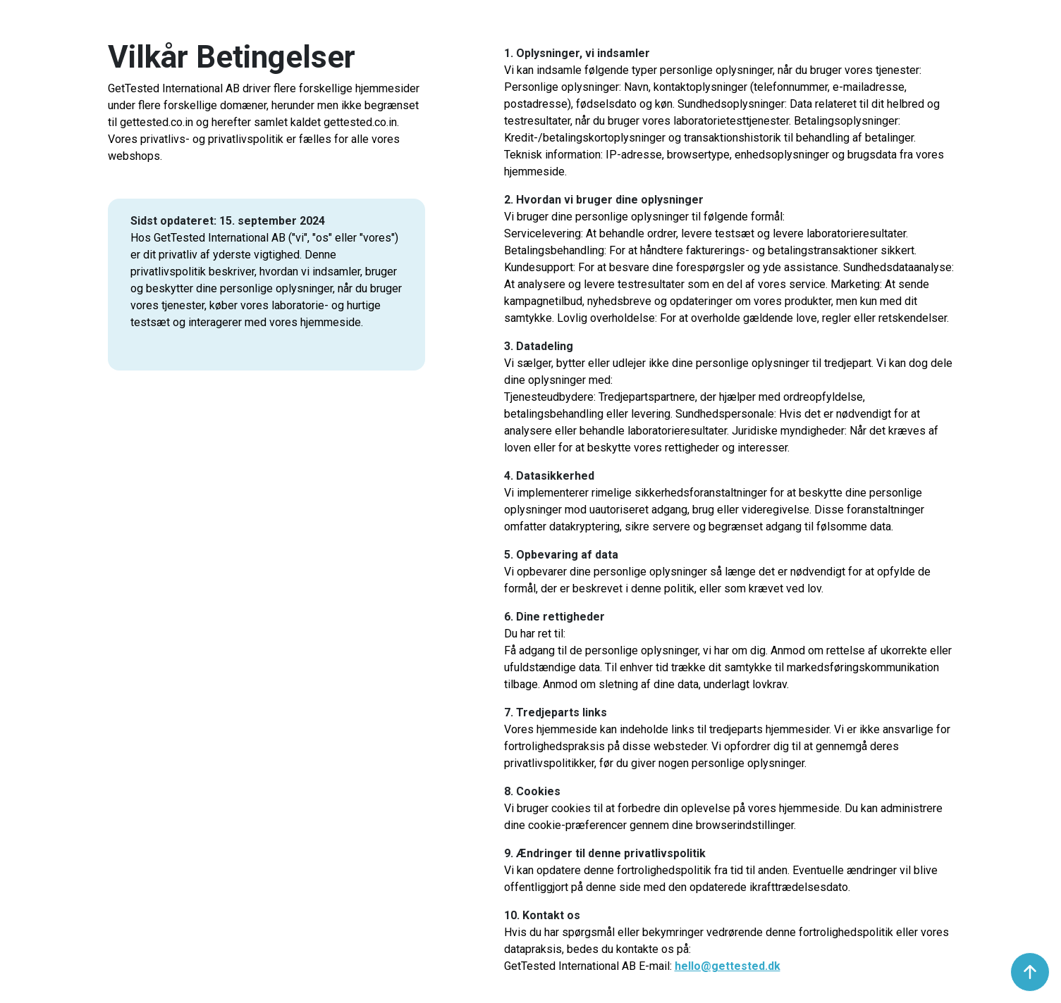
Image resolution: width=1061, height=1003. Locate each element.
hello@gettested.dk (727, 966)
